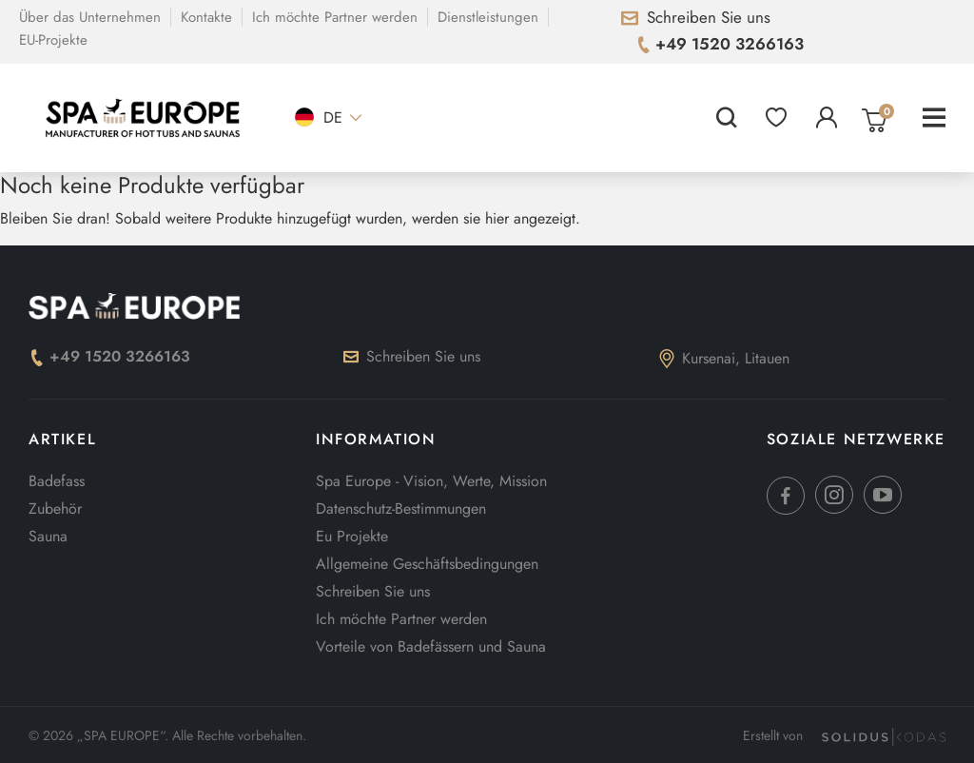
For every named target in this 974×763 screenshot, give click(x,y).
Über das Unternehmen (90, 17)
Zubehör (55, 508)
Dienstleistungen (488, 17)
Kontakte (206, 17)
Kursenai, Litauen (724, 358)
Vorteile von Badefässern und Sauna (431, 646)
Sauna (48, 536)
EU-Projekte (53, 39)
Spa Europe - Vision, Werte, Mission (431, 481)
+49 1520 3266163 (109, 356)
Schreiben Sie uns (411, 356)
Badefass (57, 481)
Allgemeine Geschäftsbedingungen (427, 564)
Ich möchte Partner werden (335, 17)
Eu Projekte (352, 536)
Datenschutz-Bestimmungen (401, 508)
